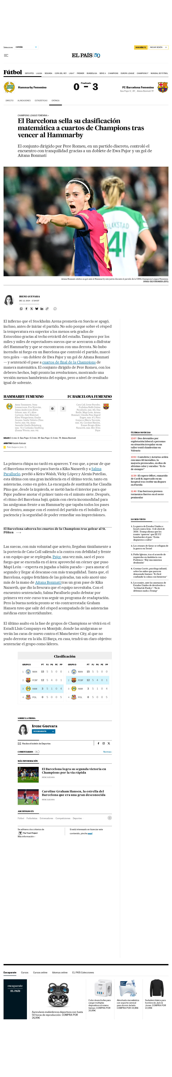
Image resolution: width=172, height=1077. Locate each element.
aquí (90, 833)
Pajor (57, 557)
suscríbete (141, 47)
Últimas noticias (141, 432)
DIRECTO (9, 100)
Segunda (48, 73)
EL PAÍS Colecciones (83, 972)
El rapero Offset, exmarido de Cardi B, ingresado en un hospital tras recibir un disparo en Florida (149, 480)
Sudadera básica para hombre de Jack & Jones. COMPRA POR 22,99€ (155, 1004)
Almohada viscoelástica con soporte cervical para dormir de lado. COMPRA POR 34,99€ (128, 1004)
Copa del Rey (61, 73)
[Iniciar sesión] (158, 47)
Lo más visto (138, 519)
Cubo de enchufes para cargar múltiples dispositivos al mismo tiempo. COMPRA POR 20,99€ (99, 1005)
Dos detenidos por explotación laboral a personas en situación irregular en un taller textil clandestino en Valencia (148, 444)
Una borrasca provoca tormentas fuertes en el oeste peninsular (147, 494)
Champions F (142, 73)
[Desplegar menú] (6, 55)
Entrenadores (46, 818)
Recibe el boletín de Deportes (36, 743)
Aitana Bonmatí (48, 582)
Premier (80, 73)
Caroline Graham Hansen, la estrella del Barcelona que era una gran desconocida (73, 793)
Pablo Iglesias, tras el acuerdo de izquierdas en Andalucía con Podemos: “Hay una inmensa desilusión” (149, 558)
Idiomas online (60, 972)
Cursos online (40, 972)
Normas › (107, 752)
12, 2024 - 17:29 (29, 301)
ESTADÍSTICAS (41, 100)
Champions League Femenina (32, 115)
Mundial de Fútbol (159, 73)
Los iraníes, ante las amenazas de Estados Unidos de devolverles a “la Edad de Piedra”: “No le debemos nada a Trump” (149, 586)
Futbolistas (32, 818)
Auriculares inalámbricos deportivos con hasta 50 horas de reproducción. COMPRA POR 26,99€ (57, 1015)
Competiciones (63, 818)
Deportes (29, 73)
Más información (26, 836)
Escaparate (10, 972)
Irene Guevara (29, 296)
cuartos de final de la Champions (69, 362)
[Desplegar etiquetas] (110, 818)
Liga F (71, 73)
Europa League (127, 73)
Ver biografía (43, 731)
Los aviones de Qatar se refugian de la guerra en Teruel (150, 547)
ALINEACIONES (24, 100)
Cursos (24, 972)
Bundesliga (92, 73)
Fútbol (13, 72)
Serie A (102, 73)
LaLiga (39, 73)
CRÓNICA (55, 100)
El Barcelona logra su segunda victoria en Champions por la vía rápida (74, 771)
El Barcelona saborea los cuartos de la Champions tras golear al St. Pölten (55, 531)
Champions (113, 73)
